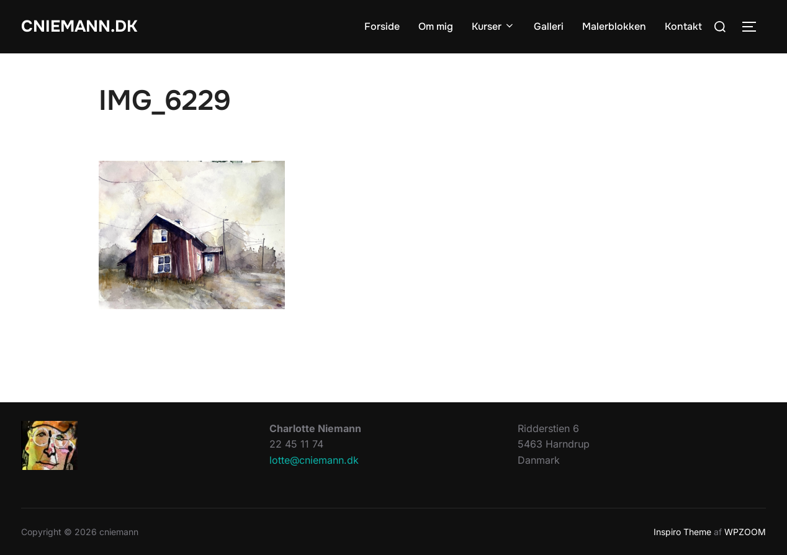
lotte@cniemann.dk (314, 460)
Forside (382, 26)
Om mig (435, 26)
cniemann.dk (79, 26)
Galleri (549, 26)
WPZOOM (745, 531)
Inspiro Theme (682, 531)
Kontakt (683, 26)
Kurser (493, 26)
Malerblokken (614, 26)
